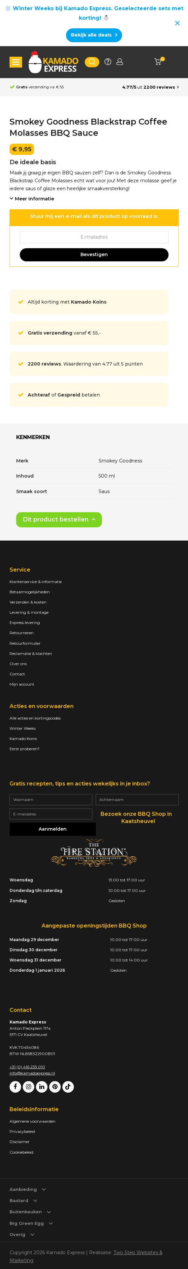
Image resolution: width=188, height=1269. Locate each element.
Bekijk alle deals (91, 35)
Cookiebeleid (21, 1149)
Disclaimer (20, 1139)
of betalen (64, 395)
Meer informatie (34, 199)
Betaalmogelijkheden (30, 591)
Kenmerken (33, 437)
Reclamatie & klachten (31, 653)
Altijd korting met (67, 302)
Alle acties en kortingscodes (35, 718)
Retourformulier (25, 643)
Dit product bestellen (56, 519)
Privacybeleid (22, 1129)
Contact (17, 673)
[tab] (33, 440)
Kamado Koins (23, 738)
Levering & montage (29, 612)
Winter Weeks (23, 728)
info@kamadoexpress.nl (32, 1070)
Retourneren (22, 632)
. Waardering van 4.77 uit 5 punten (85, 364)
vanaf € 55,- (64, 333)
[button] (16, 62)
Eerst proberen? (25, 748)
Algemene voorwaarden (32, 1118)
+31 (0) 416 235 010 (27, 1064)
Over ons (18, 663)
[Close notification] (177, 23)
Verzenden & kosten (28, 602)
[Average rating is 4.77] (150, 87)
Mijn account (22, 684)
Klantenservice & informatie (36, 581)
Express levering (25, 622)
